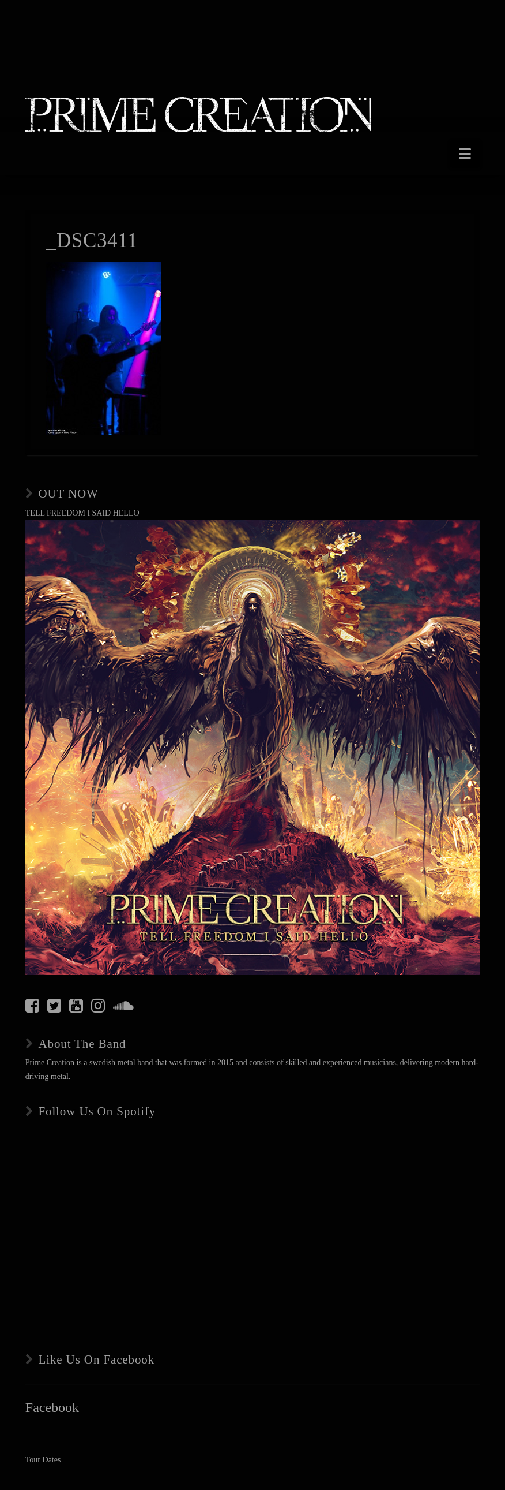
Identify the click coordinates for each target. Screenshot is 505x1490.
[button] (465, 153)
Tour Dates (43, 1459)
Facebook (52, 1407)
